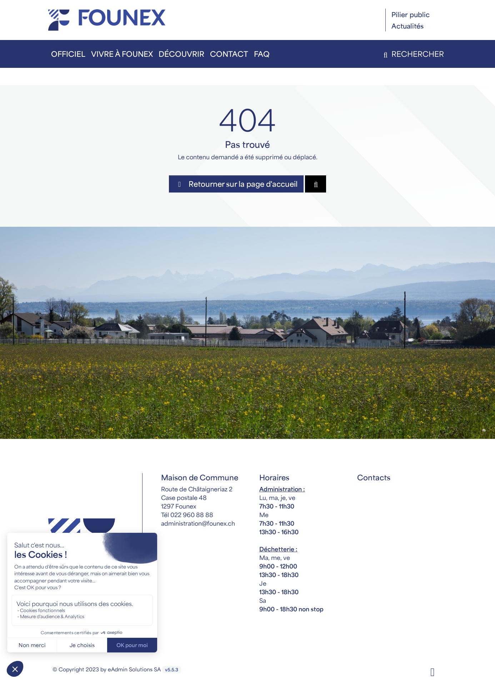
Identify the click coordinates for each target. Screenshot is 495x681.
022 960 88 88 (191, 515)
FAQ (262, 54)
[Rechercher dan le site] (315, 183)
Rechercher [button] (412, 54)
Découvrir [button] (181, 54)
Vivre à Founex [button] (122, 54)
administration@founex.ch (198, 523)
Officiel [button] (68, 54)
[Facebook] (432, 671)
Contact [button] (229, 54)
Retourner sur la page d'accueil (236, 184)
